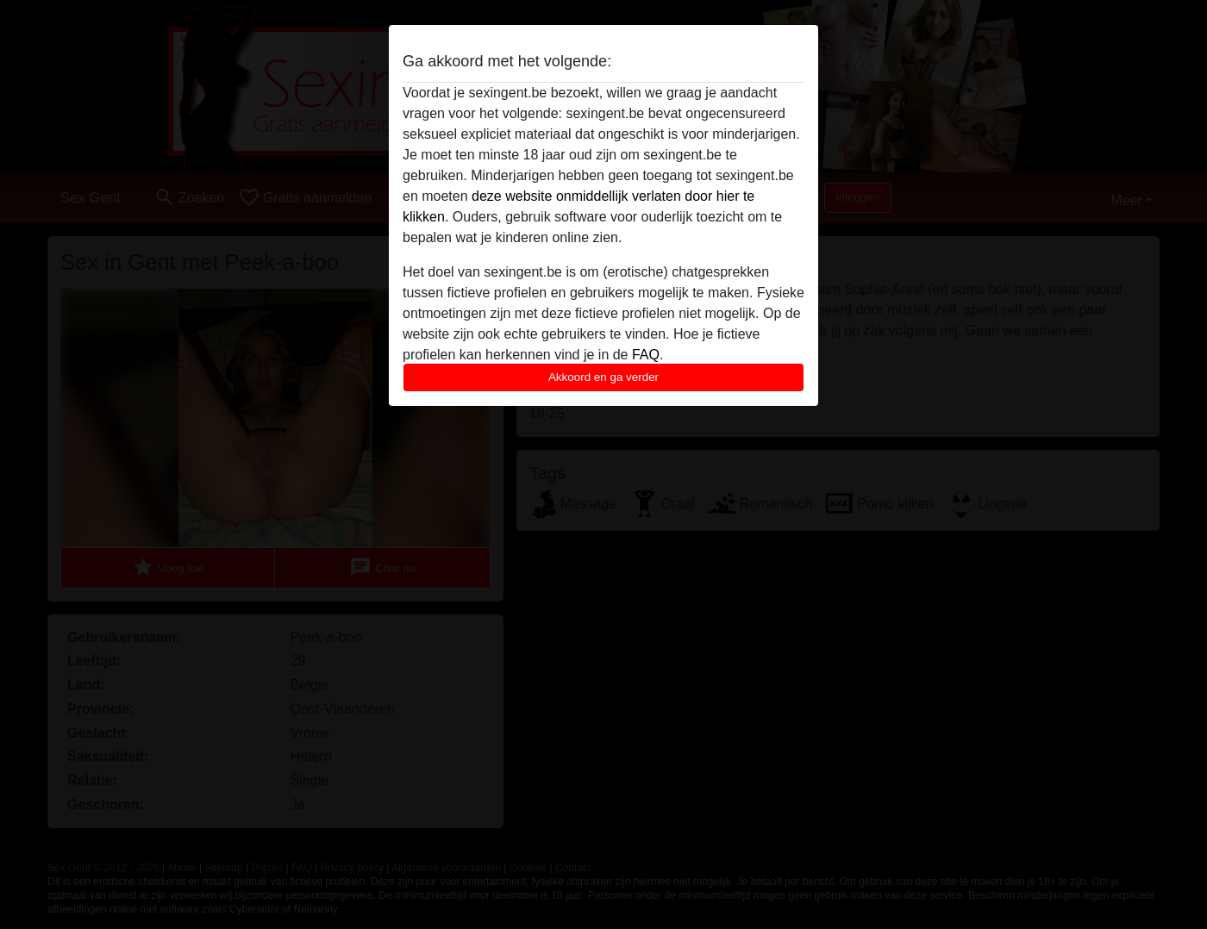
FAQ (646, 354)
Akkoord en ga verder (603, 377)
